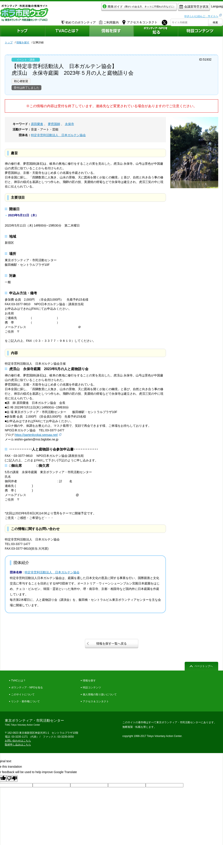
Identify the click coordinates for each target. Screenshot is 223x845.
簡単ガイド (118, 8)
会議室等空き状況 (173, 8)
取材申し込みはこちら (18, 744)
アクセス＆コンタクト (96, 701)
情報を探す (22, 42)
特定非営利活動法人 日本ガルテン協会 (58, 135)
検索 (215, 21)
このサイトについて (23, 694)
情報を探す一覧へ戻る (111, 643)
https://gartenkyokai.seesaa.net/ (36, 435)
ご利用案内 (109, 21)
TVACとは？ (18, 680)
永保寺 (69, 124)
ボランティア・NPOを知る (27, 687)
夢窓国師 (54, 124)
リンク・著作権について (25, 701)
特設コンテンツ (92, 687)
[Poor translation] (12, 778)
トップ (9, 42)
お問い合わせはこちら (18, 740)
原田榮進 (37, 124)
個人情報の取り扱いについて (100, 694)
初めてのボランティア (79, 21)
